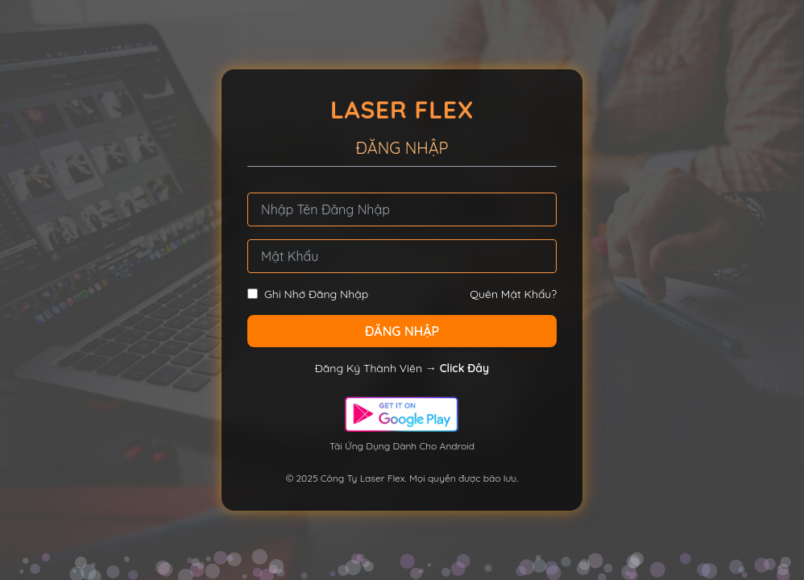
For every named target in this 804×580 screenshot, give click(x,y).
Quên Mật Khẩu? (513, 294)
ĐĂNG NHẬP (402, 331)
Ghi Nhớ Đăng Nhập (307, 294)
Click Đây (465, 368)
